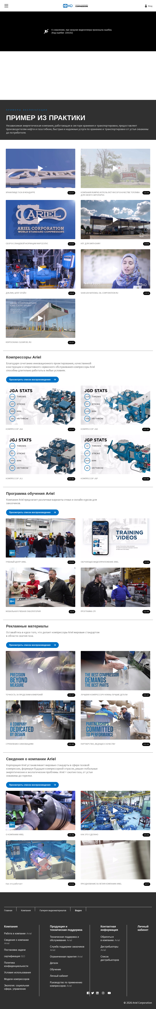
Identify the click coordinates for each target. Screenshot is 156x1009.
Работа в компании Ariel (18, 933)
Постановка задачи (15, 949)
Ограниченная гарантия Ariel (66, 956)
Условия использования (17, 972)
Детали (54, 963)
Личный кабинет (59, 975)
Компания (11, 926)
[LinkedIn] (97, 993)
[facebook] (88, 993)
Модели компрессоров (16, 979)
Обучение (55, 969)
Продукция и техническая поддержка (66, 928)
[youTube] (109, 993)
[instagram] (103, 993)
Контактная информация (109, 928)
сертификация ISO (14, 956)
